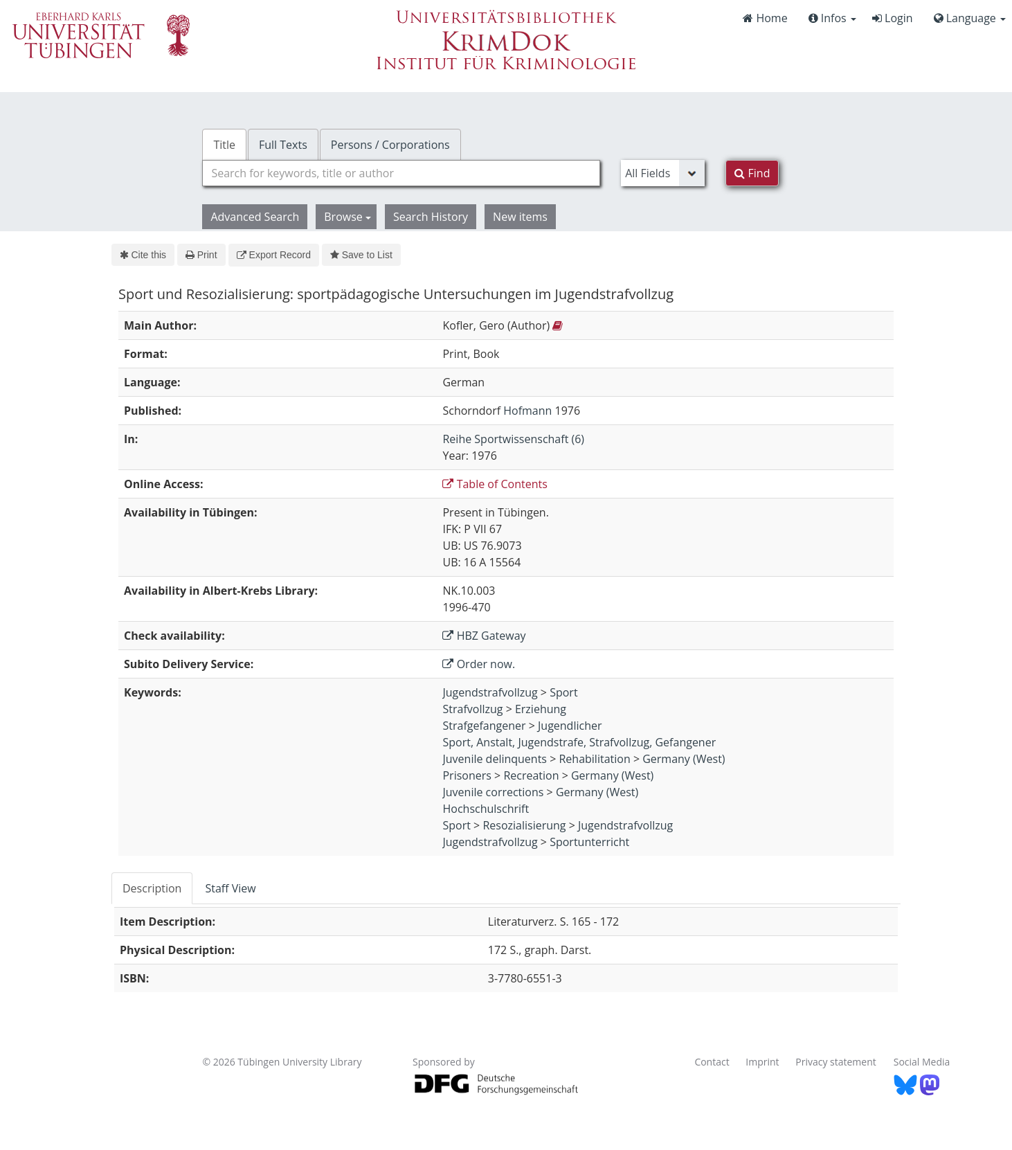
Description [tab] (152, 888)
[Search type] (663, 173)
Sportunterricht (589, 842)
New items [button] (520, 216)
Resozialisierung (524, 825)
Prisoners (466, 775)
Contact (711, 1061)
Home (765, 18)
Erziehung (540, 709)
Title (224, 144)
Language (970, 18)
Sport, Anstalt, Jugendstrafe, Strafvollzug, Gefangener (579, 742)
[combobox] (401, 173)
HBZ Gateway (483, 635)
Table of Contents (494, 484)
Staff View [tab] (230, 888)
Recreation (531, 775)
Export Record (274, 254)
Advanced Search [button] (254, 216)
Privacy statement (835, 1061)
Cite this (143, 254)
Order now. (478, 664)
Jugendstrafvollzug (489, 692)
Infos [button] (832, 18)
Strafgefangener (483, 725)
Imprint (762, 1061)
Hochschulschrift (485, 808)
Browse (347, 216)
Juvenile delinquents (494, 758)
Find (752, 173)
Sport (563, 692)
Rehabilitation (594, 758)
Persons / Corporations (390, 144)
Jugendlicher (570, 725)
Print (201, 254)
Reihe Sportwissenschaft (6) (513, 439)
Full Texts (283, 144)
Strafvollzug (472, 709)
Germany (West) (683, 758)
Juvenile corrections (492, 792)
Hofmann (527, 410)
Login (892, 18)
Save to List (361, 254)
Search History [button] (430, 216)
